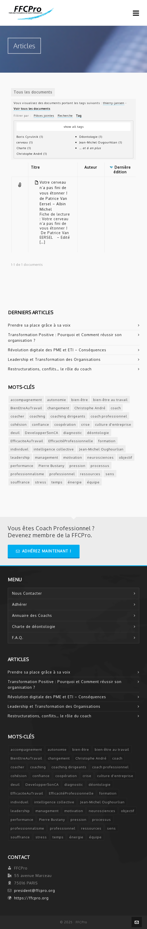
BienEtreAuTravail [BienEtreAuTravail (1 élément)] (26, 408)
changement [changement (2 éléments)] (58, 408)
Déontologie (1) (90, 137)
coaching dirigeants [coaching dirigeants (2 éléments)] (67, 416)
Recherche (65, 115)
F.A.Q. (17, 637)
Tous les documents (33, 92)
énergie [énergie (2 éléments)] (75, 482)
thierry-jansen (113, 103)
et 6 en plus (92, 148)
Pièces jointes (44, 115)
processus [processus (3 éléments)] (100, 466)
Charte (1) (23, 148)
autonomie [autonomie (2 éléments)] (56, 400)
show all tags (74, 127)
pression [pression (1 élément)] (77, 466)
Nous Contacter (27, 593)
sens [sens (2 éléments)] (110, 474)
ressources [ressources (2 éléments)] (90, 474)
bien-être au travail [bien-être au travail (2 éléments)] (110, 400)
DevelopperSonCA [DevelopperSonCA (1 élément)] (41, 433)
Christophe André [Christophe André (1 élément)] (90, 408)
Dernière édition (122, 169)
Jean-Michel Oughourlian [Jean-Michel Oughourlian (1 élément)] (101, 449)
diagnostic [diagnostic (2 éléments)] (72, 433)
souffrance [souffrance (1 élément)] (20, 482)
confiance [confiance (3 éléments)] (40, 424)
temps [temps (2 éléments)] (57, 482)
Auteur (90, 167)
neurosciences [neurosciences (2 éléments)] (100, 457)
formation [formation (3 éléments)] (107, 441)
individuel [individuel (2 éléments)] (20, 449)
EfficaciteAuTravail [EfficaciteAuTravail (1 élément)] (27, 441)
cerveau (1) (24, 142)
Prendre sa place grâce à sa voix (39, 325)
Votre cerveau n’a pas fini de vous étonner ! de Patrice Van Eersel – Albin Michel (53, 195)
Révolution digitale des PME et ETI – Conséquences (57, 350)
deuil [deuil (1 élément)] (15, 433)
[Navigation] (136, 13)
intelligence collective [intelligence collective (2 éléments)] (54, 449)
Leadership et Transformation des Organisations (54, 359)
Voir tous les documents (32, 108)
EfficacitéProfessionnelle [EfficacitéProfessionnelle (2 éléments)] (70, 441)
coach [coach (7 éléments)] (116, 408)
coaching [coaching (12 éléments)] (37, 416)
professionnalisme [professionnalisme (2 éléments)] (27, 474)
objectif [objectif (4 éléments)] (125, 457)
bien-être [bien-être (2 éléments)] (79, 400)
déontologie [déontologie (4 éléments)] (98, 433)
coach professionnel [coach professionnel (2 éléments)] (109, 416)
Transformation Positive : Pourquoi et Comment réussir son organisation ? (65, 338)
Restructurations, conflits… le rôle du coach (50, 369)
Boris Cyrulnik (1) (29, 137)
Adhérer (19, 604)
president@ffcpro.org (34, 890)
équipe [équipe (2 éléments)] (93, 482)
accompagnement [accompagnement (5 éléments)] (26, 400)
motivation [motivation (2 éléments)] (72, 457)
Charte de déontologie (33, 626)
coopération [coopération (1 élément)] (65, 424)
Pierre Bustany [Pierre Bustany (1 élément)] (51, 466)
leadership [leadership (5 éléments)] (20, 457)
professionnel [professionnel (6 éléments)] (62, 474)
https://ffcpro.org (31, 898)
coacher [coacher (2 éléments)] (17, 416)
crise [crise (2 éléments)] (85, 424)
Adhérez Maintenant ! (43, 551)
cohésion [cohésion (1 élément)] (19, 424)
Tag (79, 115)
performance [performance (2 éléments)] (22, 466)
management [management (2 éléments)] (46, 457)
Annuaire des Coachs (32, 615)
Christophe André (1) (31, 154)
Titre (35, 167)
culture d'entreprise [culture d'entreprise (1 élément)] (113, 424)
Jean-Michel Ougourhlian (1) (100, 142)
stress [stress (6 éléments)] (40, 482)
